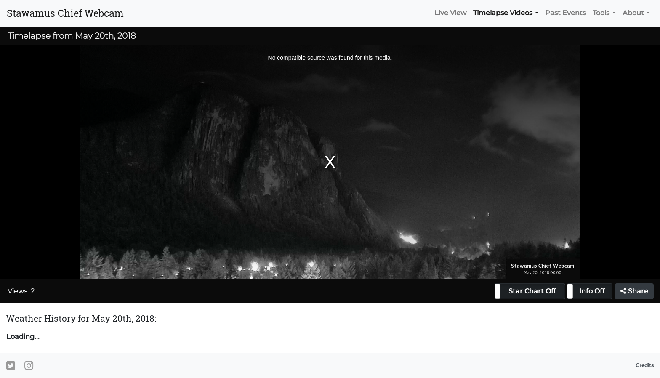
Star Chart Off (532, 291)
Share (634, 291)
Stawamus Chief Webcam (65, 13)
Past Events (565, 13)
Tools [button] (601, 13)
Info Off (592, 291)
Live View (450, 13)
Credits (645, 365)
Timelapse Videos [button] (502, 13)
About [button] (633, 13)
